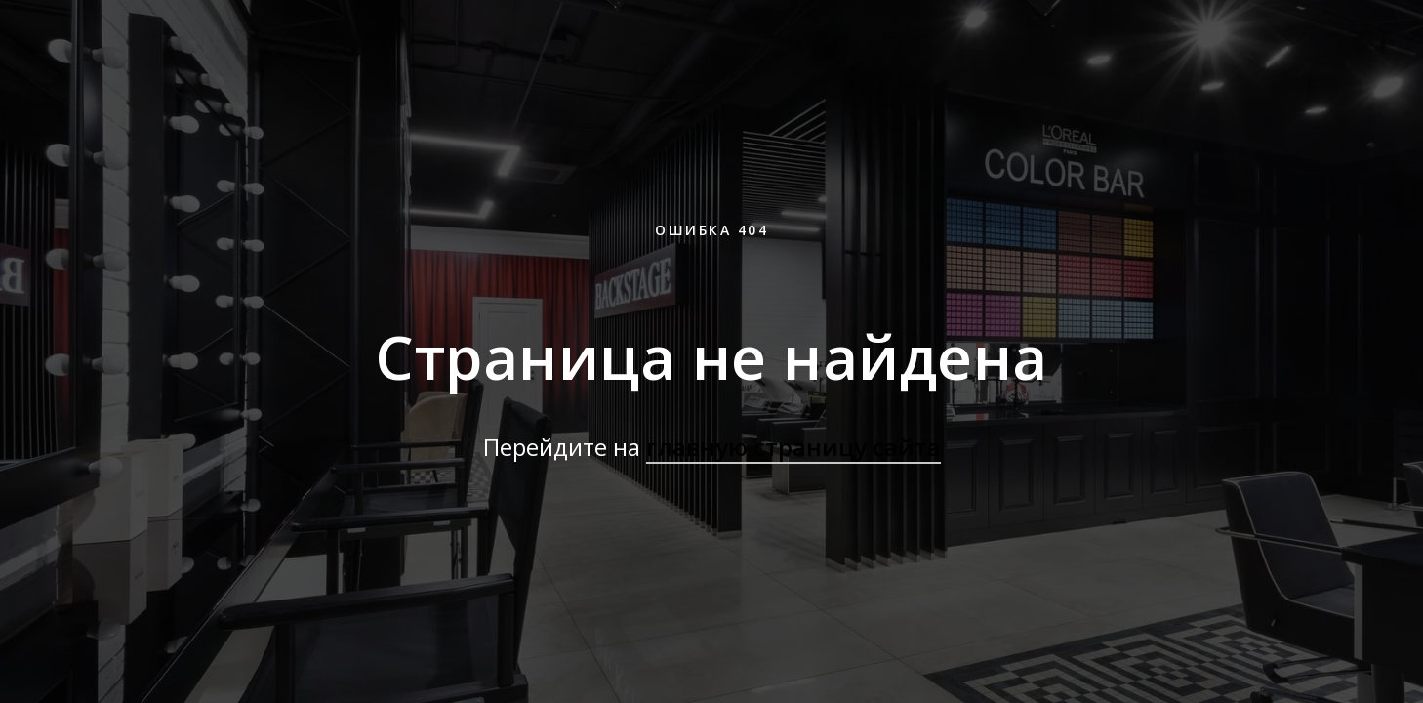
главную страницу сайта (793, 447)
